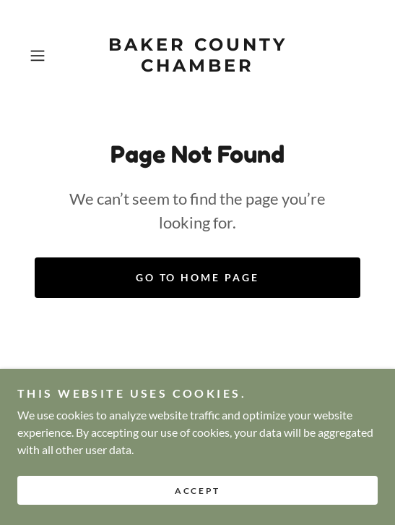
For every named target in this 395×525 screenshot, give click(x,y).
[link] (197, 56)
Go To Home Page (198, 277)
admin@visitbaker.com (253, 431)
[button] (49, 55)
